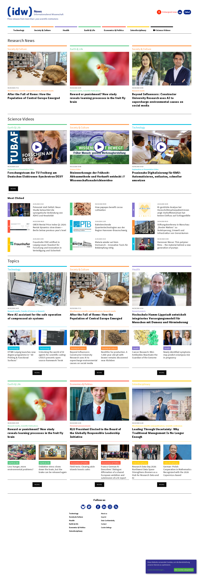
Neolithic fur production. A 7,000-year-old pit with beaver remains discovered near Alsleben (114, 360)
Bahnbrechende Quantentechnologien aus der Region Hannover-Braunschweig (111, 227)
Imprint (103, 524)
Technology (18, 30)
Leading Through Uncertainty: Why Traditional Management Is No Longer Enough (158, 437)
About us (104, 520)
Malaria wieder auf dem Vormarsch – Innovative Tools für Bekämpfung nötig (111, 245)
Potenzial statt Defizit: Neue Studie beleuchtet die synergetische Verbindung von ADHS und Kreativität (48, 211)
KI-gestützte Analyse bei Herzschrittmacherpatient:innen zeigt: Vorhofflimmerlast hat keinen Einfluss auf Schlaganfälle (173, 211)
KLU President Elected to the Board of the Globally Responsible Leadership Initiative (95, 437)
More (13, 189)
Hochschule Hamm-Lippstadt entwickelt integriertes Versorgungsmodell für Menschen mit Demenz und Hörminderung (159, 320)
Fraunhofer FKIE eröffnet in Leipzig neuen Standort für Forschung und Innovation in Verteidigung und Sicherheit (47, 246)
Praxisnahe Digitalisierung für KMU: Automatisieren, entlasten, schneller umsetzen (157, 176)
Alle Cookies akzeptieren (184, 570)
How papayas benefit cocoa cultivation (108, 208)
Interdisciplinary (138, 30)
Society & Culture (42, 30)
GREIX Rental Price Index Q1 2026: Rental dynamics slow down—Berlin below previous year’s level (49, 227)
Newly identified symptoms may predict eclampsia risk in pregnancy (176, 358)
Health (66, 30)
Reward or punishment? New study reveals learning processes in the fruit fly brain (98, 98)
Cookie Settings (106, 534)
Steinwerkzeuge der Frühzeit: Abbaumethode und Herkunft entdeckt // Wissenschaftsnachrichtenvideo (97, 176)
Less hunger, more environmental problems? (20, 472)
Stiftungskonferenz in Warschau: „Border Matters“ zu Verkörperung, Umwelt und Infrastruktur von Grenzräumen (173, 228)
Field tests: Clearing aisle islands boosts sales (82, 472)
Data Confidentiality (108, 527)
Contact (103, 531)
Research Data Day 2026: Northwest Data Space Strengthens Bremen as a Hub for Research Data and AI (145, 476)
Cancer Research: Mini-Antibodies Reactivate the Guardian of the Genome (144, 358)
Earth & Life (89, 30)
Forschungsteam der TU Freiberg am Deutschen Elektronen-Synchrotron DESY (35, 174)
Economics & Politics (114, 30)
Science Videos (161, 30)
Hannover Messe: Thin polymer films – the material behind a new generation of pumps (174, 245)
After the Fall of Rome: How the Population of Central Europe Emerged (34, 96)
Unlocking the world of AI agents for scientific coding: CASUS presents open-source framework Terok (52, 360)
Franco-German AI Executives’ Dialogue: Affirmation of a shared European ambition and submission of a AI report (113, 476)
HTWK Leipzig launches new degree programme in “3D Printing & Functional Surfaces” (22, 360)
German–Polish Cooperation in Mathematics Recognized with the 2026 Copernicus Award (177, 474)
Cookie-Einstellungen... (156, 570)
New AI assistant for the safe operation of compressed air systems (34, 316)
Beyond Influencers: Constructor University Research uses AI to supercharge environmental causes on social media (157, 100)
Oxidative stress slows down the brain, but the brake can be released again (53, 473)
